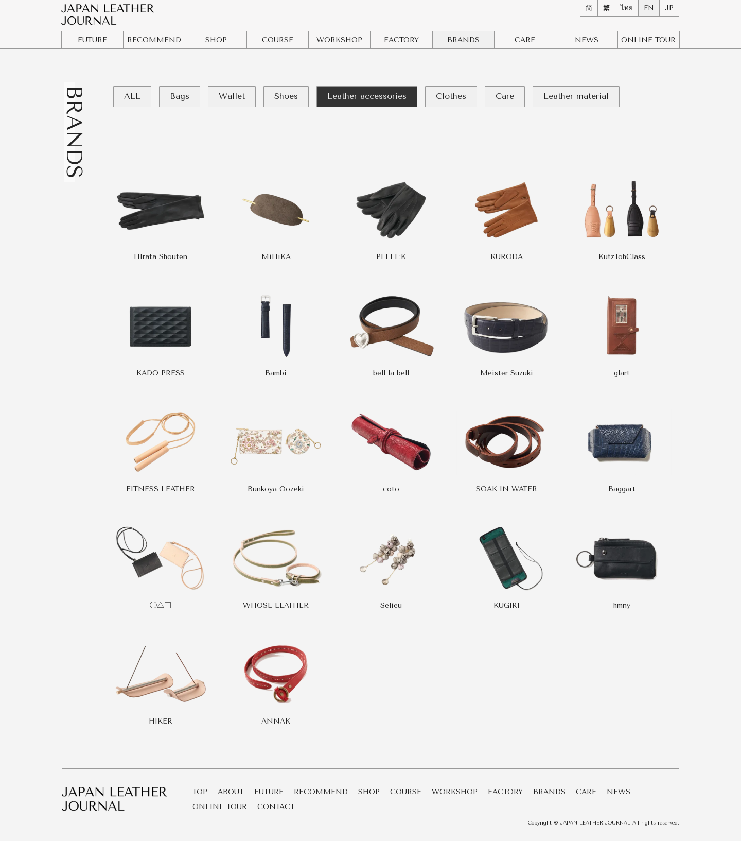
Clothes (451, 96)
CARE (525, 40)
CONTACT (276, 807)
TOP (199, 792)
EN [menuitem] (649, 8)
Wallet (232, 96)
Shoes (286, 96)
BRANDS (463, 40)
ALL (132, 96)
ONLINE (648, 40)
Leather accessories (367, 96)
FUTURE (92, 40)
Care (505, 96)
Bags (179, 96)
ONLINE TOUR (219, 807)
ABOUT (231, 792)
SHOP (216, 40)
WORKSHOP (339, 40)
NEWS (586, 40)
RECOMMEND (154, 40)
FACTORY (401, 40)
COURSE (277, 40)
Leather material (576, 96)
